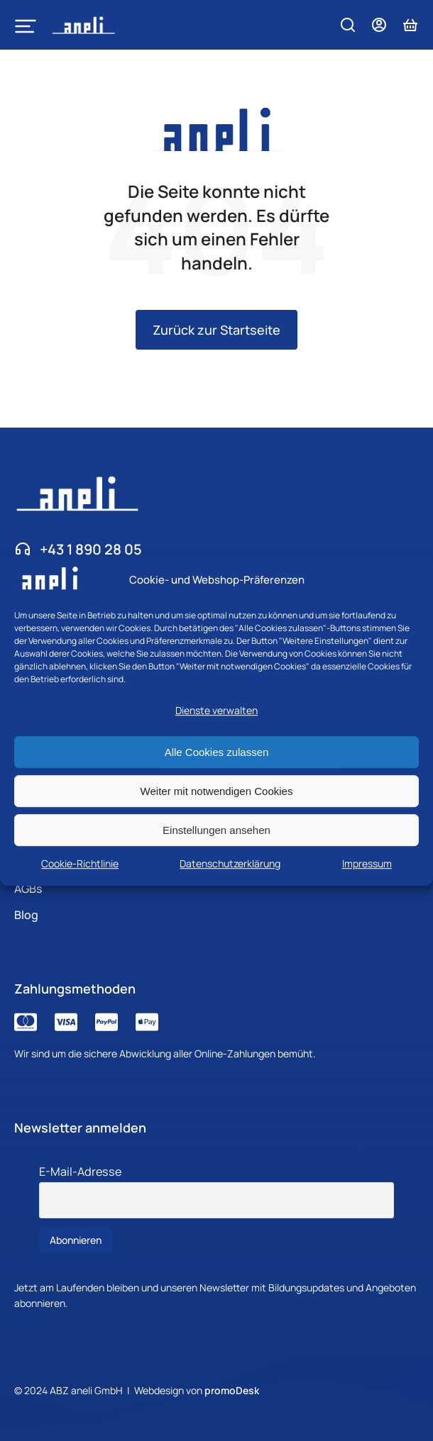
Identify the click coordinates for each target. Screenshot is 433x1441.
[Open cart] (410, 24)
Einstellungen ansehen (216, 830)
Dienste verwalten (216, 711)
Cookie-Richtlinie (80, 863)
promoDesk (231, 1390)
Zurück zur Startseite (216, 329)
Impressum (367, 863)
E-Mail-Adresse (80, 1171)
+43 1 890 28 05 (91, 549)
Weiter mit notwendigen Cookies (217, 791)
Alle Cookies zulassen (217, 752)
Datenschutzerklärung (230, 863)
